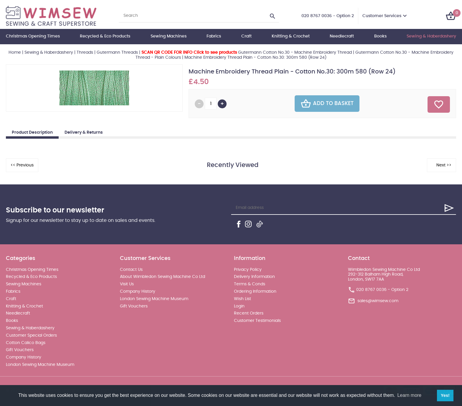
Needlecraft (342, 36)
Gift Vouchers (20, 350)
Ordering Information (255, 291)
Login (239, 306)
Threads (85, 52)
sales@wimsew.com (377, 301)
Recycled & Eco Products (105, 36)
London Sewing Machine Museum (40, 365)
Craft (246, 36)
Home (15, 52)
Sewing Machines (169, 36)
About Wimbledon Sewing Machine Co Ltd (162, 277)
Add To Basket (327, 103)
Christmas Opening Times (33, 36)
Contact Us (131, 270)
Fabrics (214, 36)
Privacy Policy (248, 270)
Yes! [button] (445, 395)
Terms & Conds (249, 284)
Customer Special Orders (31, 335)
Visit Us (127, 284)
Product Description (32, 132)
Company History (23, 357)
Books (380, 36)
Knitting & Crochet (291, 36)
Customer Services (381, 16)
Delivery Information (254, 277)
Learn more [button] (409, 395)
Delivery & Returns (84, 132)
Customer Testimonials (257, 321)
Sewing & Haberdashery (431, 36)
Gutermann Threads (117, 52)
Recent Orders (248, 313)
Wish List (242, 299)
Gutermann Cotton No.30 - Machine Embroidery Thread (246, 52)
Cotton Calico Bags (25, 343)
